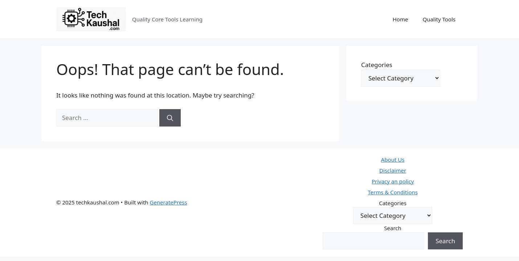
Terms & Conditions (393, 192)
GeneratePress (168, 202)
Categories (376, 65)
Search (392, 228)
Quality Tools (438, 19)
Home (400, 19)
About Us (393, 159)
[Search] (170, 118)
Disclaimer (392, 170)
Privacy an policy (393, 181)
